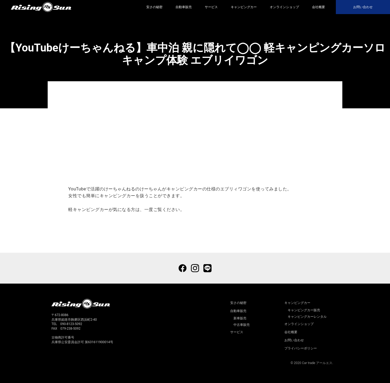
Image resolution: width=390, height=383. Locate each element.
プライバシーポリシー (300, 348)
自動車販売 (184, 7)
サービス (211, 7)
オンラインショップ (284, 7)
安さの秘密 (154, 7)
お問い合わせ (363, 7)
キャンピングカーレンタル (307, 317)
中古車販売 (241, 325)
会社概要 (318, 7)
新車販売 (239, 318)
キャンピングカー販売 (304, 310)
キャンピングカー (244, 7)
